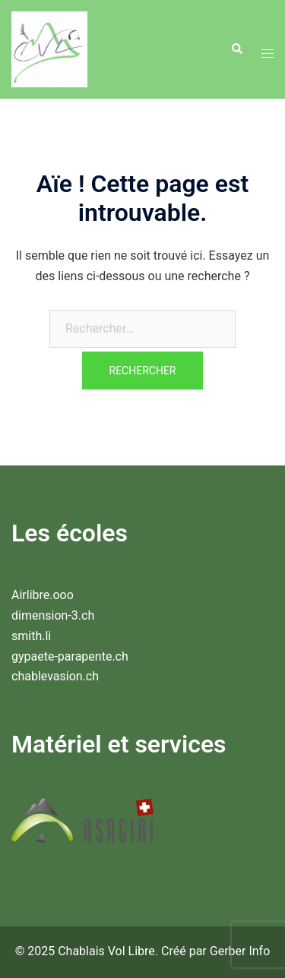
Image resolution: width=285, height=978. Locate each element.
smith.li (31, 636)
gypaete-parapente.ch (69, 656)
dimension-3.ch (52, 615)
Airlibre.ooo (42, 595)
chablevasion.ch (55, 676)
